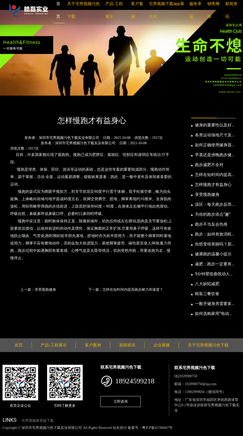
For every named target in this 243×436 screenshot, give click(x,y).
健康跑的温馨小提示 (213, 254)
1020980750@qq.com (201, 384)
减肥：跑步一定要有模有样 (213, 264)
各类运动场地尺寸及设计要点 (213, 135)
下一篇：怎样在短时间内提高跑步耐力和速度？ (125, 289)
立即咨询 (120, 401)
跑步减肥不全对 (209, 164)
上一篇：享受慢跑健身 (38, 289)
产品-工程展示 (53, 345)
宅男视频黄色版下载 (38, 421)
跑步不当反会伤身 (211, 224)
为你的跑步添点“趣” (212, 214)
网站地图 (7, 433)
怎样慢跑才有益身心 (213, 184)
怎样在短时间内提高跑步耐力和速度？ (213, 175)
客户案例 (93, 345)
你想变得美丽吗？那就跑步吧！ (213, 244)
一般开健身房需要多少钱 (213, 304)
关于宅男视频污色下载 (208, 345)
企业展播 (161, 345)
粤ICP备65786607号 (157, 428)
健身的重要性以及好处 (213, 125)
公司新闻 (50, 107)
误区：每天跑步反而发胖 (213, 205)
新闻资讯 (28, 107)
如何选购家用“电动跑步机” (214, 314)
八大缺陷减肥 (207, 283)
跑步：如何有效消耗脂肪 (213, 234)
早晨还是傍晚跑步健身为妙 (213, 155)
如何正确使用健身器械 (213, 145)
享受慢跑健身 (207, 194)
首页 (11, 107)
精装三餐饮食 (207, 293)
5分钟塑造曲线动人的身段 (214, 274)
